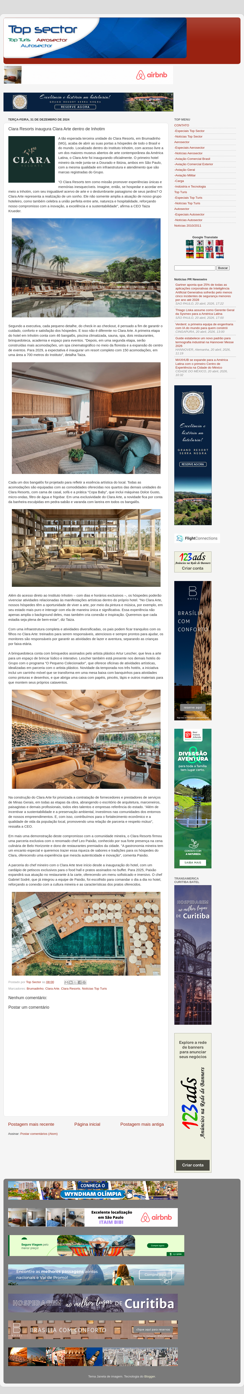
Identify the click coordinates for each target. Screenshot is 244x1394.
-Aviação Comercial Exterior (193, 164)
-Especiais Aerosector (189, 147)
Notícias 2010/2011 (187, 225)
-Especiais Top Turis (188, 197)
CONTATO (181, 125)
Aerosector (181, 142)
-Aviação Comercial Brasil (192, 159)
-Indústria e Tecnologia (190, 186)
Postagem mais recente (31, 1124)
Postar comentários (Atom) (39, 1133)
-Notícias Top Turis (187, 203)
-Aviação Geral (184, 169)
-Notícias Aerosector (188, 153)
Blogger (149, 1376)
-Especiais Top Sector (189, 131)
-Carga (179, 181)
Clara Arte (52, 988)
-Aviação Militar (185, 175)
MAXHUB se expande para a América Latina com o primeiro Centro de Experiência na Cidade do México (201, 363)
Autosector (181, 209)
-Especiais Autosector (189, 214)
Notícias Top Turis (94, 988)
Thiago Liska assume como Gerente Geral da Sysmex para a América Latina (204, 312)
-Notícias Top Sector (188, 136)
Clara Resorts (70, 988)
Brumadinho (35, 988)
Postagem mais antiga (142, 1124)
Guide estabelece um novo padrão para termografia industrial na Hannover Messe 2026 (204, 341)
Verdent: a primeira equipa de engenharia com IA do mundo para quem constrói (204, 326)
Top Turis (180, 192)
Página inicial (87, 1124)
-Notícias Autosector (188, 220)
